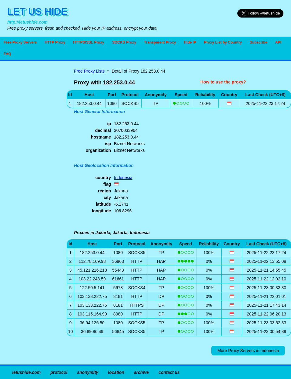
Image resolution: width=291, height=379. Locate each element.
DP (161, 296)
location (116, 372)
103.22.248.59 (92, 278)
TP (156, 103)
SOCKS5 (130, 103)
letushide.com (26, 372)
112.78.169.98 (92, 261)
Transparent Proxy (160, 42)
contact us (169, 372)
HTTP (136, 261)
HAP (161, 261)
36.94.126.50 (92, 322)
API (278, 42)
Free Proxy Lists (89, 71)
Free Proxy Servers (20, 42)
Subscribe (258, 42)
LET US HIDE (37, 11)
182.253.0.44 (92, 252)
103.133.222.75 (92, 296)
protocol (58, 372)
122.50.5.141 (92, 287)
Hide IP (190, 42)
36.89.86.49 (92, 331)
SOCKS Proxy (124, 42)
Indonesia (123, 177)
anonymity (87, 372)
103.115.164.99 (92, 314)
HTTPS (137, 305)
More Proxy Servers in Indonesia (248, 350)
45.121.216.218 (92, 270)
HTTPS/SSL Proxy (88, 42)
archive (141, 372)
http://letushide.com (27, 22)
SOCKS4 (137, 287)
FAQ (7, 54)
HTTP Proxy (55, 42)
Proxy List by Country (223, 42)
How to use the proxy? (223, 82)
